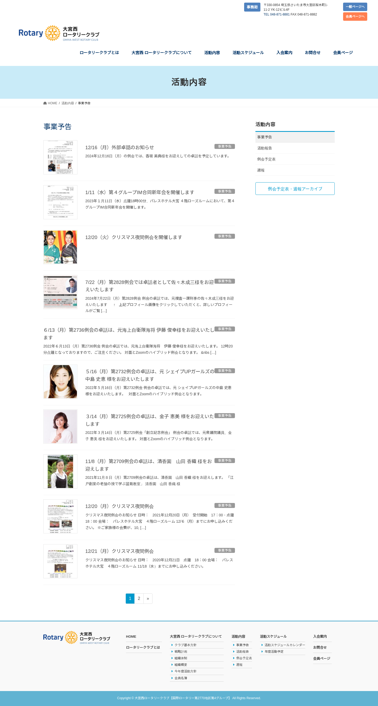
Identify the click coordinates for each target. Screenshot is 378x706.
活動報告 (264, 148)
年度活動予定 (274, 651)
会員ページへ (355, 16)
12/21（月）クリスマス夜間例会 (123, 550)
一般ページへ (355, 6)
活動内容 (238, 636)
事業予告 (264, 137)
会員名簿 (181, 677)
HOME (131, 636)
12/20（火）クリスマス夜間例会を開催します (139, 237)
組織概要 (181, 664)
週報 (261, 170)
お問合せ (320, 647)
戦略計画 (181, 651)
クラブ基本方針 (186, 644)
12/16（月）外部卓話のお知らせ (123, 147)
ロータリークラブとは (143, 647)
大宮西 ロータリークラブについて (196, 636)
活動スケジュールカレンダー (285, 644)
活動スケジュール (273, 636)
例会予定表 (266, 159)
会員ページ (321, 658)
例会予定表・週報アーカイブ (295, 189)
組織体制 (181, 658)
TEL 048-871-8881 (277, 14)
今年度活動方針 (186, 671)
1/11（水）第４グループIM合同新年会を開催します (145, 192)
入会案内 (320, 636)
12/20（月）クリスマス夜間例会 (123, 505)
